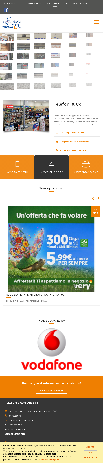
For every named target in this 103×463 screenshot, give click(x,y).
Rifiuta (90, 452)
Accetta (90, 447)
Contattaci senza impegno (51, 390)
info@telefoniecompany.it (40, 3)
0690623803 (15, 416)
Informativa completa (49, 459)
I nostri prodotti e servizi (70, 133)
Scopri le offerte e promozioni (73, 141)
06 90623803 (11, 3)
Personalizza (90, 457)
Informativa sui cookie (15, 429)
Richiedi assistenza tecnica (71, 150)
